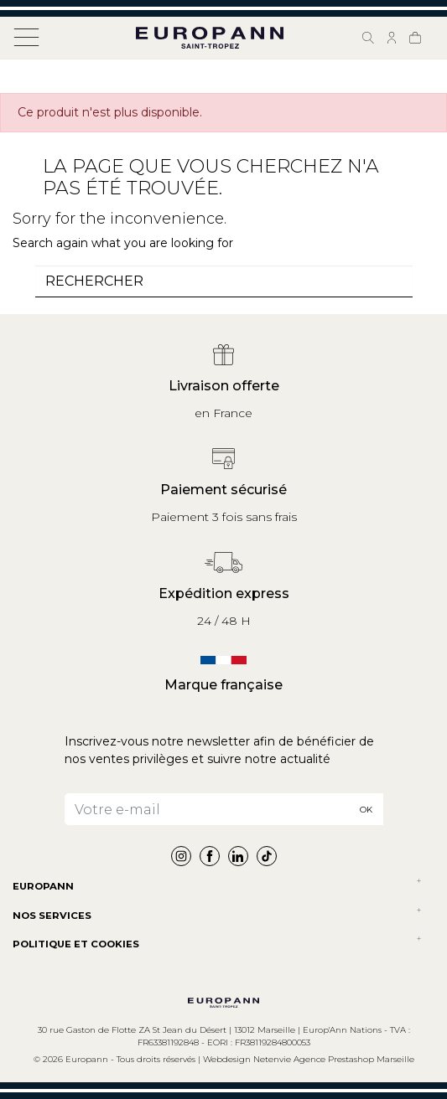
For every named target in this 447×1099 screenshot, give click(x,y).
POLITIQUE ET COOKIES (76, 944)
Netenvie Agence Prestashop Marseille (333, 1059)
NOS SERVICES (52, 915)
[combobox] (224, 281)
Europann (43, 886)
